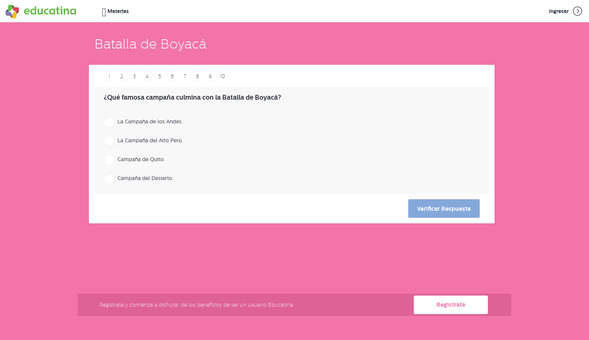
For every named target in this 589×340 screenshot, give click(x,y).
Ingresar (566, 11)
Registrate (450, 304)
